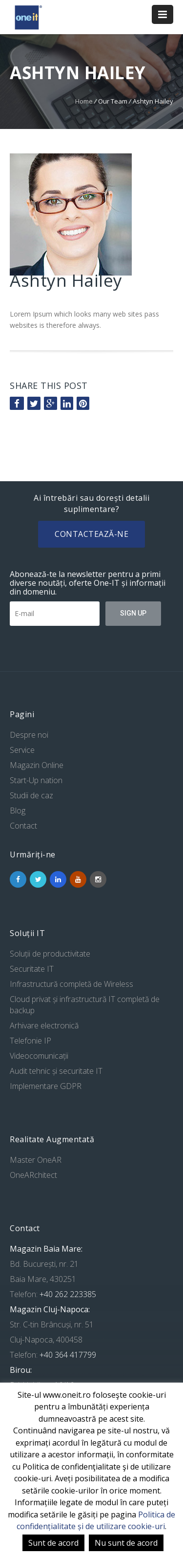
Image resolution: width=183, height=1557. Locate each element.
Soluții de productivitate (50, 953)
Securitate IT (32, 968)
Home (84, 101)
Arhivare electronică (44, 1025)
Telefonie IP (30, 1040)
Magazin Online (36, 765)
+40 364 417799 (67, 1354)
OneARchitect (33, 1175)
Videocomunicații (39, 1055)
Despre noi (29, 734)
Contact (23, 825)
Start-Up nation (36, 780)
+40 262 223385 (67, 1294)
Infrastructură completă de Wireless (71, 984)
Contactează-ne (91, 534)
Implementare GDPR (45, 1086)
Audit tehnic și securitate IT (56, 1071)
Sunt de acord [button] (53, 1542)
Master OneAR (35, 1159)
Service (22, 750)
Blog (17, 810)
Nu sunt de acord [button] (126, 1542)
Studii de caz (31, 795)
